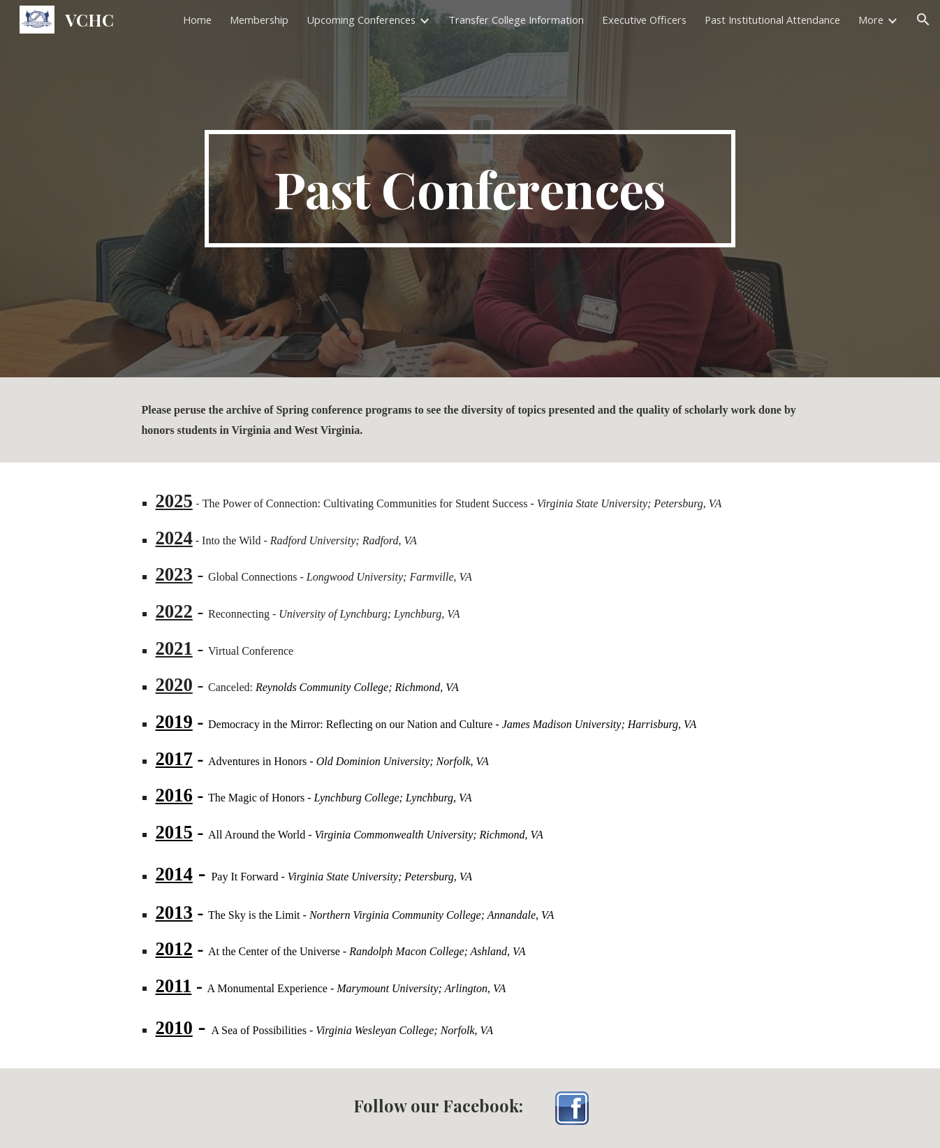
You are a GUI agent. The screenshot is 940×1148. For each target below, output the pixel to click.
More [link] (870, 20)
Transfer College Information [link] (516, 20)
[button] (923, 19)
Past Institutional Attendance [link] (772, 20)
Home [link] (197, 20)
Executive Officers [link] (644, 20)
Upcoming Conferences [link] (361, 20)
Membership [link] (259, 20)
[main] (470, 188)
